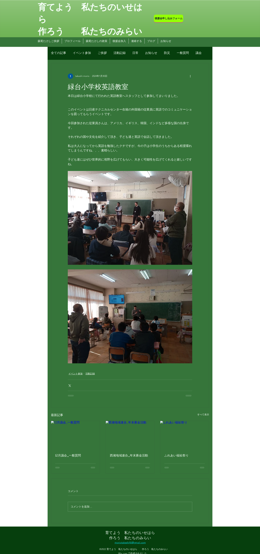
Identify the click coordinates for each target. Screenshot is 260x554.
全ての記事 (58, 53)
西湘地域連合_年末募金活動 (129, 455)
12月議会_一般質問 (68, 455)
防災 (167, 53)
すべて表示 (203, 414)
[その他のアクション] (190, 76)
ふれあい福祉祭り (176, 455)
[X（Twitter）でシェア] (69, 385)
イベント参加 (82, 53)
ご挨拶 (102, 53)
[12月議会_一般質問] (75, 434)
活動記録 (120, 53)
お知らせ (151, 53)
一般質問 (183, 53)
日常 (135, 53)
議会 (199, 53)
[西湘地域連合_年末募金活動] (130, 434)
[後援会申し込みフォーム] (168, 18)
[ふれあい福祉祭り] (184, 434)
